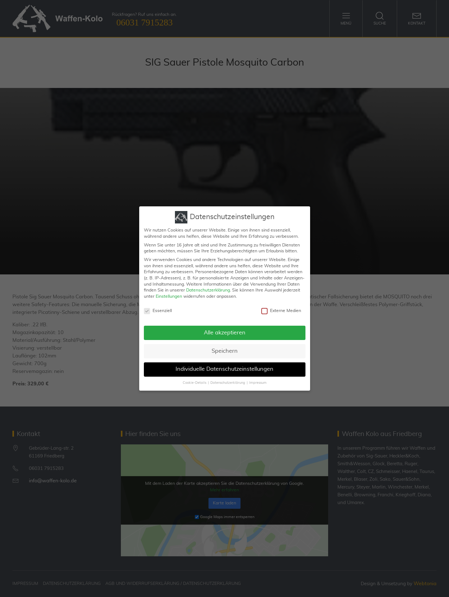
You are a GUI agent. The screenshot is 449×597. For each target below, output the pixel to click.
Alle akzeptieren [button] (224, 332)
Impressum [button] (258, 382)
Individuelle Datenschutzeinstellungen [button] (224, 368)
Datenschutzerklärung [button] (227, 382)
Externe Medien (281, 310)
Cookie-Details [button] (194, 382)
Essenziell (158, 310)
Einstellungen (169, 296)
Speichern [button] (225, 350)
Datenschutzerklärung (208, 289)
